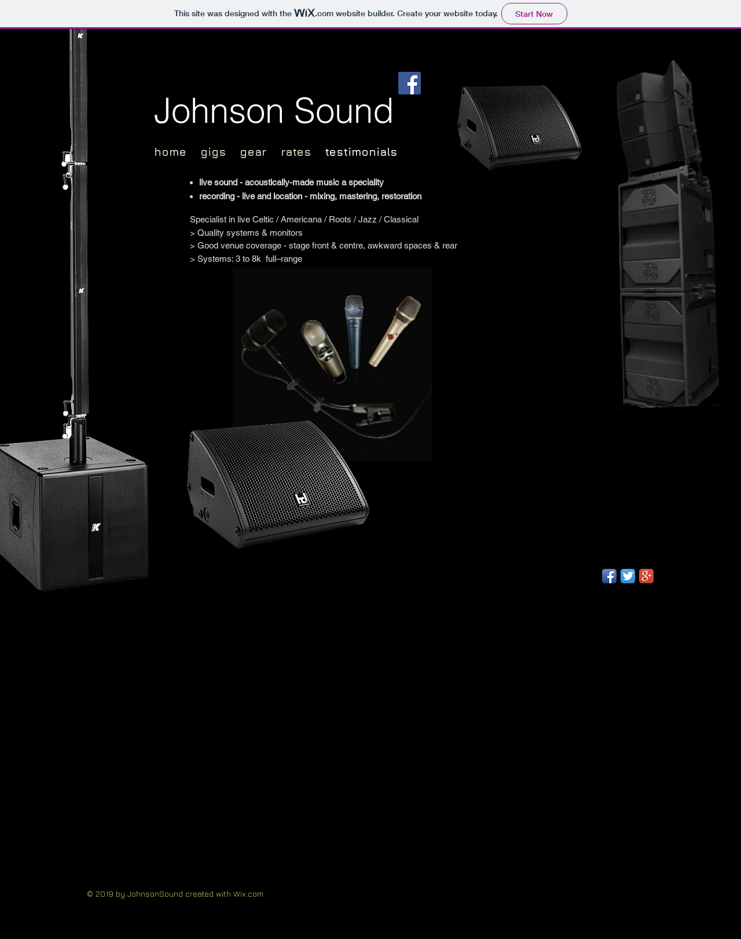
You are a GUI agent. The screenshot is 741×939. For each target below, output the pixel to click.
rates (303, 151)
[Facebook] (409, 83)
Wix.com (248, 893)
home (170, 151)
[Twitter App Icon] (628, 576)
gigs (213, 151)
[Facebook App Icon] (609, 576)
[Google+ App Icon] (646, 576)
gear (253, 151)
